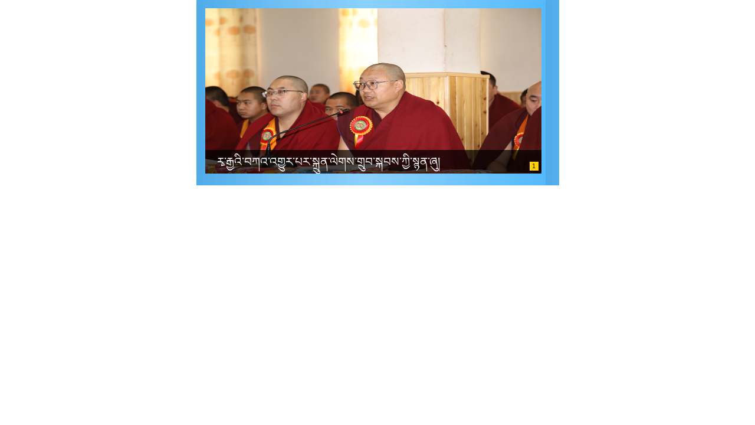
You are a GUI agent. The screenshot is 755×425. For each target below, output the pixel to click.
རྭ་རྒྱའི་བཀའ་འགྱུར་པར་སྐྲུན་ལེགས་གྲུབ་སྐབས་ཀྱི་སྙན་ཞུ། (328, 161)
